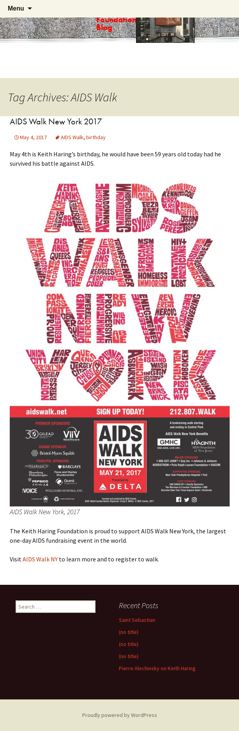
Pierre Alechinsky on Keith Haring (157, 668)
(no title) (128, 631)
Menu (16, 8)
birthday (96, 137)
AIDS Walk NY (40, 559)
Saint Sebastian (137, 619)
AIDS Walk (72, 137)
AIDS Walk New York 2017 (56, 121)
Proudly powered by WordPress (119, 715)
